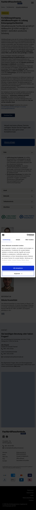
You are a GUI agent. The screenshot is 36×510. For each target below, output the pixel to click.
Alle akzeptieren (18, 268)
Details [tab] (18, 239)
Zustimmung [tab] (6, 239)
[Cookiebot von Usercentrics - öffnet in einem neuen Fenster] (26, 235)
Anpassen (18, 273)
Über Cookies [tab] (29, 239)
